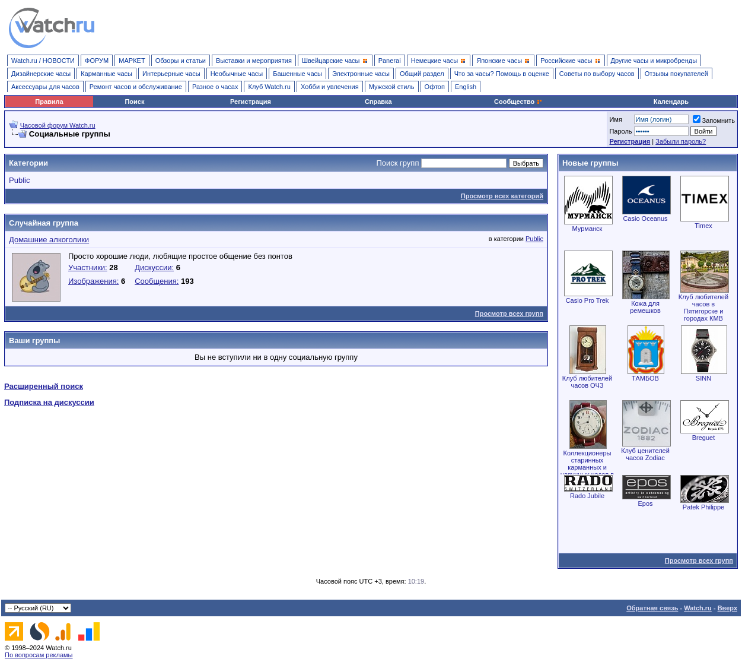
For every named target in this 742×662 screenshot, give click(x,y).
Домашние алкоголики (49, 239)
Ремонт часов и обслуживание (136, 86)
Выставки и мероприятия (254, 60)
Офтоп (435, 86)
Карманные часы (106, 73)
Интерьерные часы (171, 73)
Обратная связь (652, 608)
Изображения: (93, 281)
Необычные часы (237, 73)
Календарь (671, 101)
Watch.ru (698, 608)
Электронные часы (361, 73)
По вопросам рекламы (39, 654)
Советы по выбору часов (597, 73)
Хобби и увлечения (330, 86)
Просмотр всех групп (509, 313)
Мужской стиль (392, 86)
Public (19, 180)
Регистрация (250, 101)
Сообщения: (157, 281)
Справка (378, 101)
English (465, 86)
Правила (49, 101)
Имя (615, 119)
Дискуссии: (154, 267)
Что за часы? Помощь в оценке (501, 73)
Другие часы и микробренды (654, 60)
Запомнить (714, 120)
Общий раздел (422, 73)
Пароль (620, 131)
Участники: (87, 267)
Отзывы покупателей (676, 73)
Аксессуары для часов (45, 86)
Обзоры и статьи (180, 60)
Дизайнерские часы (41, 73)
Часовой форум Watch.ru (57, 125)
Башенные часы (297, 73)
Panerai (389, 60)
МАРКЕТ (132, 60)
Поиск (134, 101)
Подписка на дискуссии (49, 402)
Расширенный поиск (43, 386)
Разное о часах (215, 86)
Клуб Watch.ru (269, 86)
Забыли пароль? (680, 141)
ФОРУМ (97, 60)
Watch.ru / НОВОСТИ (43, 60)
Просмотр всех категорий (502, 195)
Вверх (727, 608)
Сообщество (518, 101)
